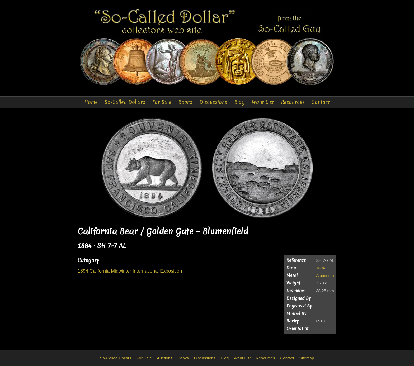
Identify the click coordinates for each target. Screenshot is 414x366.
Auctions (164, 358)
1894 (320, 267)
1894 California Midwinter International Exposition (130, 271)
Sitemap (306, 358)
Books (185, 102)
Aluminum (325, 275)
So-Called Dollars (125, 102)
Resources (293, 102)
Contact (321, 102)
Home (91, 102)
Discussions (213, 102)
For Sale (161, 102)
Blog (239, 102)
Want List (263, 102)
